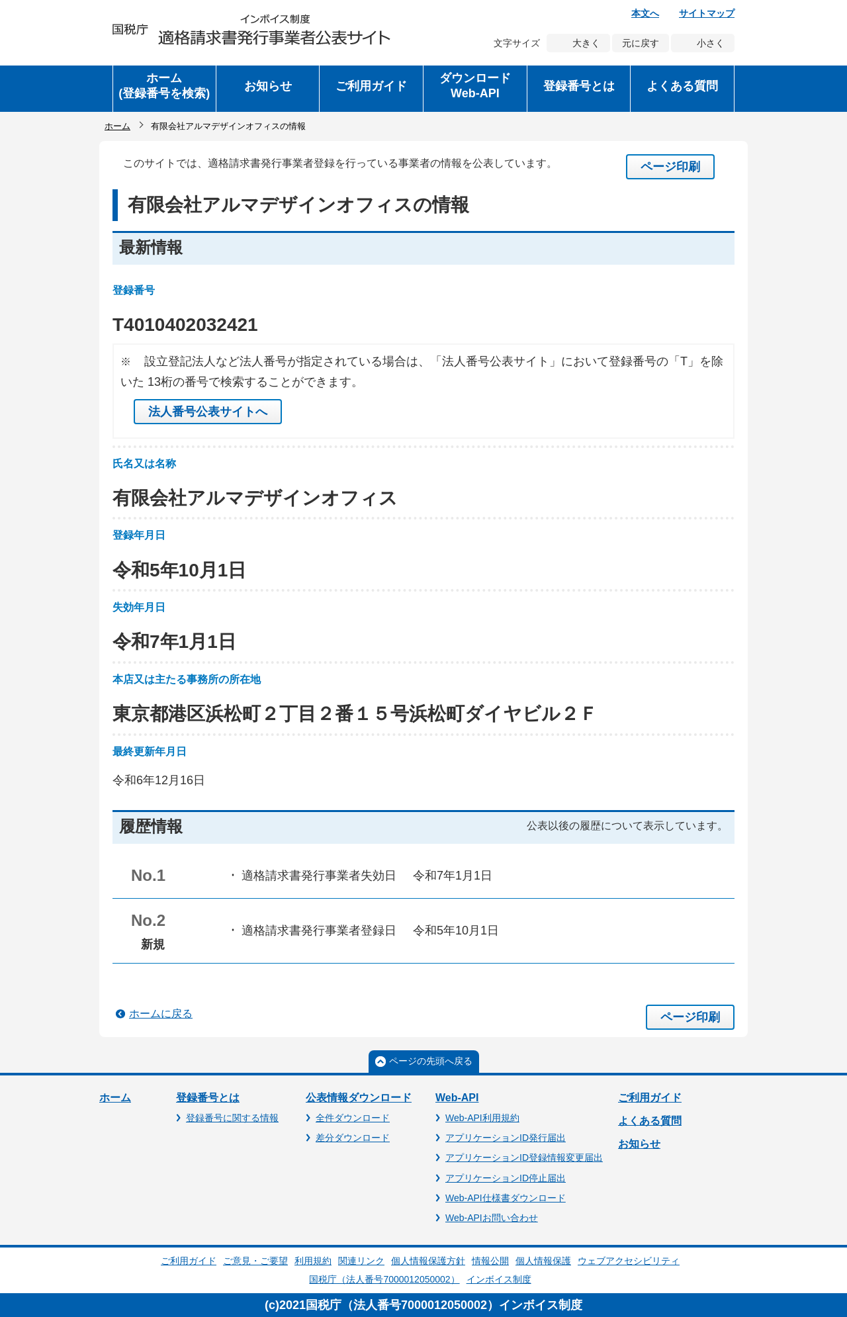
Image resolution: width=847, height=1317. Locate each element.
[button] (268, 89)
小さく (711, 43)
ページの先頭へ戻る (430, 1061)
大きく (586, 43)
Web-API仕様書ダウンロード (505, 1198)
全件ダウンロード (353, 1118)
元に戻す (640, 43)
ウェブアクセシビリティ (629, 1260)
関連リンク (361, 1260)
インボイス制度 (499, 1279)
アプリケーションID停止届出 (505, 1178)
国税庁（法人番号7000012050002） (384, 1279)
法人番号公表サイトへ (207, 411)
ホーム (117, 126)
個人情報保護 (543, 1260)
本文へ (645, 13)
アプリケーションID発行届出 (505, 1137)
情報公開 (490, 1260)
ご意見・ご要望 (255, 1260)
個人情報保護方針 (428, 1260)
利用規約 (313, 1260)
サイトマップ (707, 13)
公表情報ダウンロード (359, 1097)
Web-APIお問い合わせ (491, 1217)
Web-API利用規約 (482, 1118)
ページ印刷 (670, 166)
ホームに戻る (161, 1013)
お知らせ (639, 1144)
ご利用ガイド (650, 1097)
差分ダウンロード (353, 1137)
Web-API (456, 1097)
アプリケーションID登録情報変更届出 (524, 1157)
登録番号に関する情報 (232, 1118)
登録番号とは (208, 1097)
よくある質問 (650, 1120)
